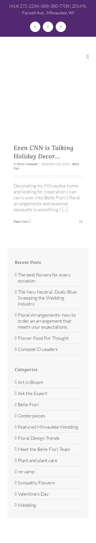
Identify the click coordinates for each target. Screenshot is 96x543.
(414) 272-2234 (24, 6)
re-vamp (26, 472)
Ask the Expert (32, 393)
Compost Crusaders (38, 349)
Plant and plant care (37, 460)
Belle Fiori (28, 404)
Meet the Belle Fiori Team (44, 449)
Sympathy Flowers (36, 483)
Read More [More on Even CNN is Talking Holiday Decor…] (21, 221)
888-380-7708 (55, 6)
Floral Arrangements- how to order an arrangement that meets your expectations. (47, 321)
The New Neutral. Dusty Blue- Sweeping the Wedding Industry (48, 298)
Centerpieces (31, 416)
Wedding (27, 505)
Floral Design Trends (38, 438)
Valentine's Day (33, 494)
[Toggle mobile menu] (88, 56)
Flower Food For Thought (43, 338)
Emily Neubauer (28, 164)
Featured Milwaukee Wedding (48, 427)
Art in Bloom (30, 382)
